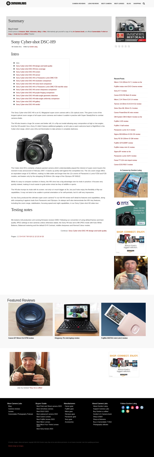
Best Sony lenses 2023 (45, 429)
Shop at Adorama (99, 419)
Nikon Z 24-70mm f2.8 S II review (126, 99)
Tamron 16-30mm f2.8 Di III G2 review (127, 104)
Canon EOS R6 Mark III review (125, 95)
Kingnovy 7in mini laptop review (67, 338)
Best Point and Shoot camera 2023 (49, 406)
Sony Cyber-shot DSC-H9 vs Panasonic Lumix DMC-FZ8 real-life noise (42, 87)
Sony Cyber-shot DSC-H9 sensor (28, 75)
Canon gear (69, 406)
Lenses (11, 411)
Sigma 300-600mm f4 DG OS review (127, 134)
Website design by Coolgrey (15, 446)
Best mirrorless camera (45, 409)
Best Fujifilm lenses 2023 (46, 419)
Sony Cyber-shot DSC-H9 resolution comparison (33, 81)
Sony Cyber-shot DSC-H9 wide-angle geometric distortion (37, 95)
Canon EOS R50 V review (123, 164)
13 (38, 236)
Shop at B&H (98, 417)
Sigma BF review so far (122, 151)
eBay (39, 31)
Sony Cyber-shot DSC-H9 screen (28, 72)
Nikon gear (69, 411)
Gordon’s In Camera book (102, 414)
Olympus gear (70, 414)
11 (33, 236)
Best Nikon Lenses (43, 422)
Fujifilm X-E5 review (121, 121)
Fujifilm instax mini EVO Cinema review (128, 86)
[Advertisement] (129, 63)
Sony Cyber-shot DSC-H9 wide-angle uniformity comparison (38, 98)
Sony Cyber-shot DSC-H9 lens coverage (30, 69)
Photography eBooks (100, 424)
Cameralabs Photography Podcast (20, 414)
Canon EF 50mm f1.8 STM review (21, 338)
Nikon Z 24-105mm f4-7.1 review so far (128, 82)
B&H (27, 31)
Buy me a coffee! (36, 388)
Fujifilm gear (69, 409)
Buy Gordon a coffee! (100, 411)
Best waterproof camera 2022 (47, 414)
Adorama (33, 31)
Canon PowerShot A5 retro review (126, 112)
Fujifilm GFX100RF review (123, 143)
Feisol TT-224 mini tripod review (125, 160)
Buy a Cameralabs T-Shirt (102, 422)
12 (36, 236)
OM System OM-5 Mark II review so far (128, 117)
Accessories (69, 422)
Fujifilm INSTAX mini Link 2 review (114, 338)
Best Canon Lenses (44, 417)
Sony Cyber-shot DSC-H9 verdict (28, 104)
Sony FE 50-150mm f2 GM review (126, 138)
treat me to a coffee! (21, 34)
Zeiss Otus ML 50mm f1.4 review (126, 108)
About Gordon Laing (100, 406)
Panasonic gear (70, 417)
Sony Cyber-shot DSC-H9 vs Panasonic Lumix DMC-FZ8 (36, 78)
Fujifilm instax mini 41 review (124, 147)
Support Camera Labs (101, 409)
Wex (44, 31)
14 (40, 236)
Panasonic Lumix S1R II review (125, 156)
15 (43, 236)
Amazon (22, 31)
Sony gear (68, 419)
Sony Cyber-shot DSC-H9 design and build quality (34, 66)
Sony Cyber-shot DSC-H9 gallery (28, 101)
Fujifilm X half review (121, 125)
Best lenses (119, 3)
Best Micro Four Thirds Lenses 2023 (48, 425)
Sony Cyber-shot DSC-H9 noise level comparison (34, 84)
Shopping (137, 3)
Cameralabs (16, 3)
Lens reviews (93, 3)
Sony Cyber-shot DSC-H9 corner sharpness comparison (36, 89)
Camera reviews (78, 3)
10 (31, 236)
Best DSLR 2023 (43, 411)
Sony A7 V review (120, 91)
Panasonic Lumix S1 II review (124, 130)
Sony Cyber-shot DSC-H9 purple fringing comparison (35, 93)
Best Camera (106, 3)
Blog (129, 3)
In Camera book (78, 31)
